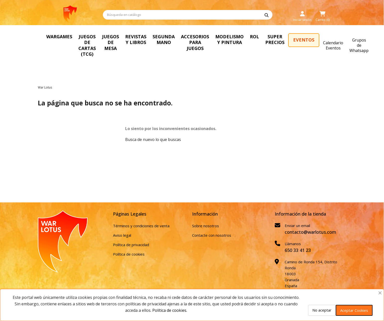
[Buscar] (188, 15)
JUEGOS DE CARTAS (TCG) (87, 45)
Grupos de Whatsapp (359, 45)
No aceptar (321, 310)
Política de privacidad (131, 244)
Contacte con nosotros (211, 235)
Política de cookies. (169, 310)
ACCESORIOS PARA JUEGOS (195, 42)
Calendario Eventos (333, 45)
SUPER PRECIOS (274, 39)
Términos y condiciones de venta (141, 225)
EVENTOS (303, 40)
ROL (254, 37)
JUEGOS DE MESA (110, 42)
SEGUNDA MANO (164, 39)
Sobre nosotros (205, 225)
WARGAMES (59, 37)
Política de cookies (129, 254)
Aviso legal (122, 235)
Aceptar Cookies (354, 310)
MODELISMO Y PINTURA (229, 39)
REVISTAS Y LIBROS (135, 39)
